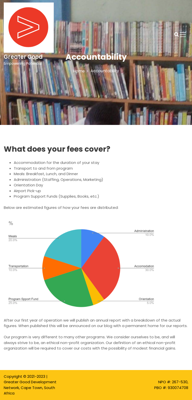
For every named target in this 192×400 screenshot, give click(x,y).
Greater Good (23, 57)
